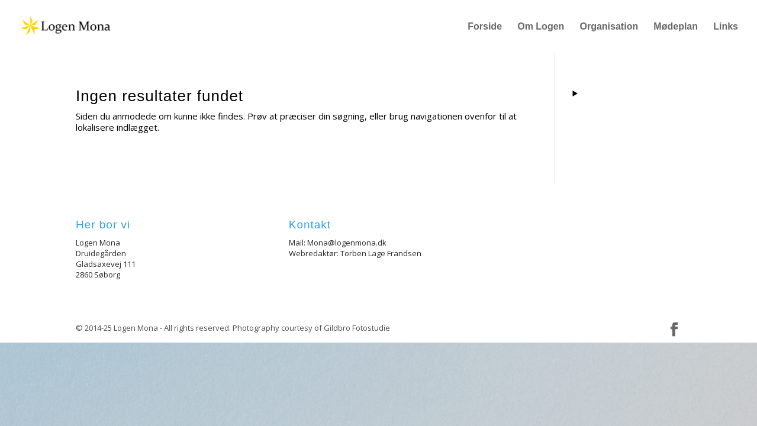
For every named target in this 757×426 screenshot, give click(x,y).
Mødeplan (675, 26)
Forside (485, 26)
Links (725, 26)
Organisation (609, 26)
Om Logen (540, 26)
